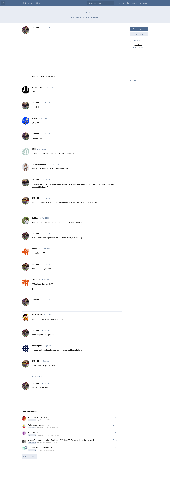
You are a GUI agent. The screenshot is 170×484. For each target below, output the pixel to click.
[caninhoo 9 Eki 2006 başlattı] (24, 449)
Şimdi (133, 80)
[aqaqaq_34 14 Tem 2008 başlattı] (24, 433)
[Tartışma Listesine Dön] (3, 3)
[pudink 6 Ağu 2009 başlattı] (24, 418)
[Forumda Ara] (100, 3)
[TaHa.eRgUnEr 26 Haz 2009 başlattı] (24, 426)
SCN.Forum (27, 3)
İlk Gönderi (135, 41)
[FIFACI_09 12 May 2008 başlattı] (24, 441)
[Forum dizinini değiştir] (120, 3)
